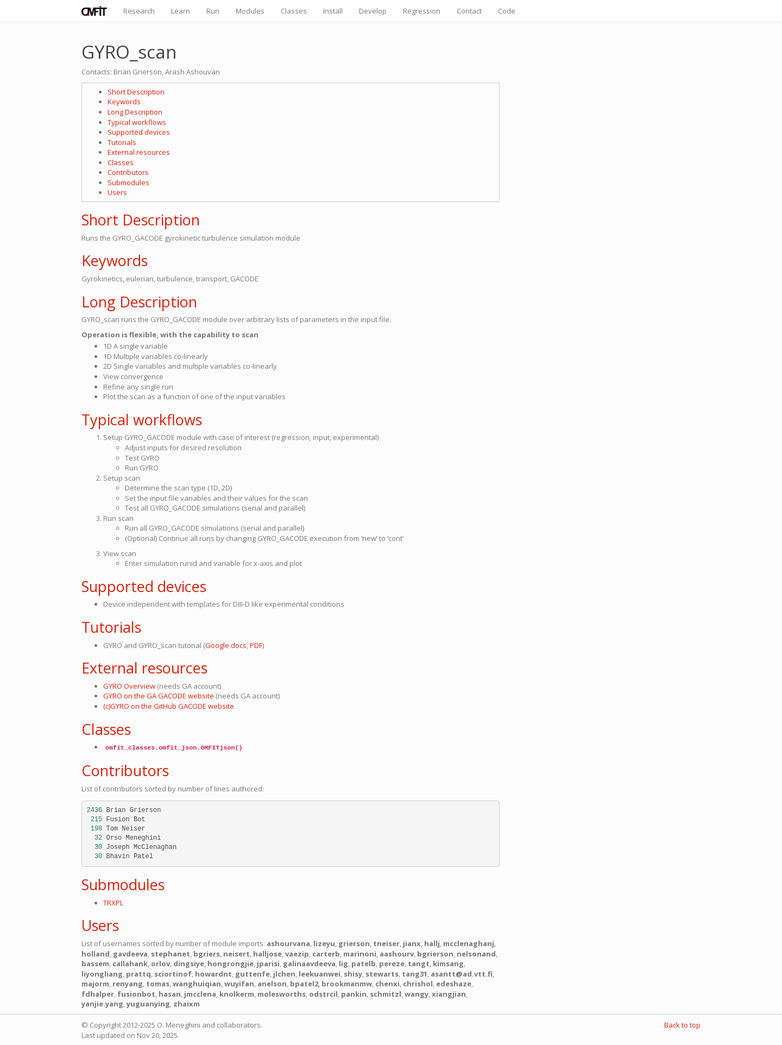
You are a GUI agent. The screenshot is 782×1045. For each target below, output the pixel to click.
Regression (421, 11)
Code (506, 11)
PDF (256, 645)
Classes (294, 11)
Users (117, 192)
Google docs (226, 645)
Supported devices (139, 132)
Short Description (136, 92)
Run (212, 11)
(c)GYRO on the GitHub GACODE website (168, 706)
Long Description (135, 112)
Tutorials (122, 142)
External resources (139, 152)
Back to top (682, 1025)
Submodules (128, 182)
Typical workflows (137, 122)
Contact (469, 11)
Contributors (128, 172)
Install (333, 11)
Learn (180, 11)
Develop (373, 11)
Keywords (124, 101)
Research (139, 11)
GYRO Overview (129, 686)
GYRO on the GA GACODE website (158, 696)
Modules (250, 11)
